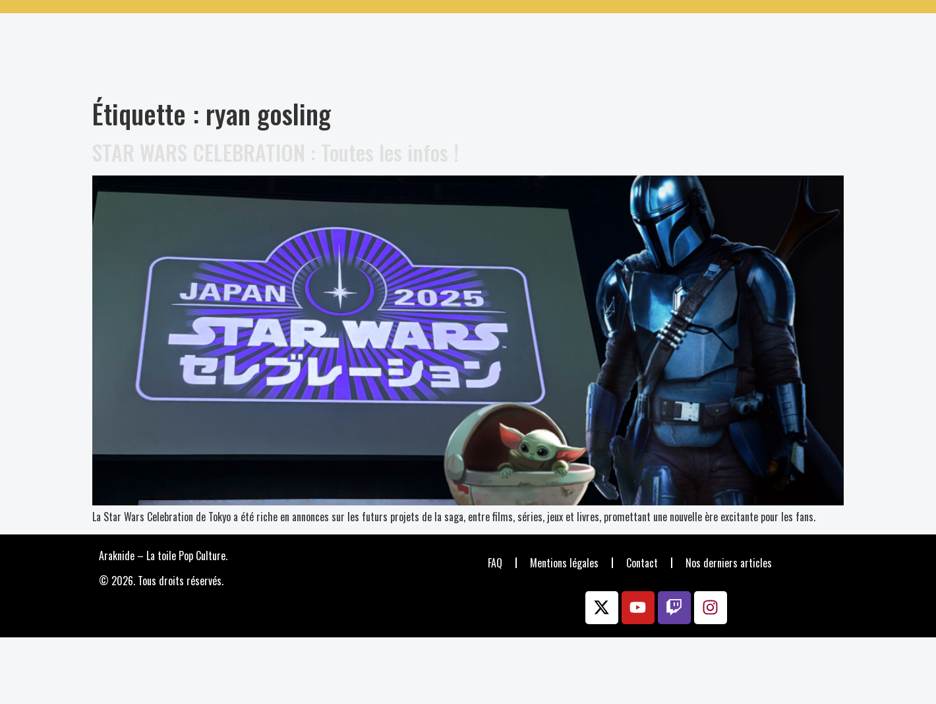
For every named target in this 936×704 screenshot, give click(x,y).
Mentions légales (564, 563)
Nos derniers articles (729, 563)
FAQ (495, 563)
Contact (642, 563)
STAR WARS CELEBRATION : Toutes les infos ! (275, 152)
